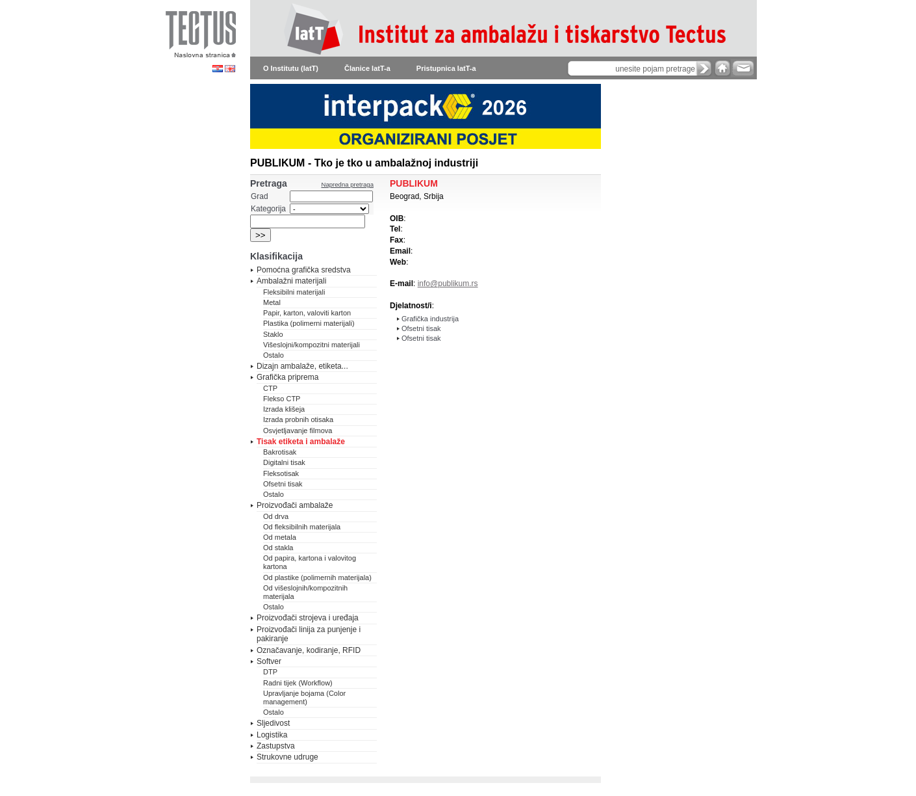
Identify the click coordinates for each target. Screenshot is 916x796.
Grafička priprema (287, 377)
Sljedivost (273, 723)
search (704, 68)
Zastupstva (276, 745)
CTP (270, 388)
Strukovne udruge (287, 757)
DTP (270, 672)
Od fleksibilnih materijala (301, 527)
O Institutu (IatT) (290, 68)
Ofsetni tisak (283, 484)
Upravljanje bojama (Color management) (304, 697)
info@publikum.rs (448, 283)
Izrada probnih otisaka (298, 419)
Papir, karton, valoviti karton (307, 313)
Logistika (272, 734)
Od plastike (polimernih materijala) (317, 577)
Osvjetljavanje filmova (297, 430)
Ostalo (273, 355)
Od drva (275, 516)
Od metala (279, 537)
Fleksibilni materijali (294, 292)
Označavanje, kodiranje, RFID (309, 650)
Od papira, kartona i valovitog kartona (309, 562)
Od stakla (278, 547)
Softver (269, 661)
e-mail (742, 68)
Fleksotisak (281, 473)
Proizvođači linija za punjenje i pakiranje (309, 634)
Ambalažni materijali (291, 280)
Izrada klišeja (284, 409)
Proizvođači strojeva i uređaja (308, 617)
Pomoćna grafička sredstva (304, 269)
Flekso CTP (281, 399)
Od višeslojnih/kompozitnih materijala (305, 592)
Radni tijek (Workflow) (298, 683)
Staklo (273, 334)
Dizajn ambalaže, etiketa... (302, 366)
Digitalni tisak (284, 462)
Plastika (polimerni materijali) (309, 323)
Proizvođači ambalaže (295, 505)
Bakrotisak (279, 452)
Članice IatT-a (367, 68)
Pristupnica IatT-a (446, 68)
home (722, 68)
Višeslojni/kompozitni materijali (311, 345)
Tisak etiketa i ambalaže (301, 441)
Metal (272, 302)
